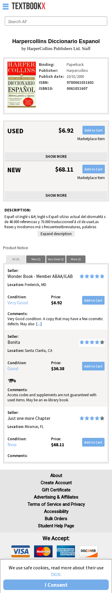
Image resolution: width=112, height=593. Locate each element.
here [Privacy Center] (55, 574)
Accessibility (56, 511)
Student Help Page (56, 526)
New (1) (36, 259)
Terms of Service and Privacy (56, 504)
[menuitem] (94, 6)
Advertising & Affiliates (56, 497)
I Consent (56, 584)
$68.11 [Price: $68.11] (57, 444)
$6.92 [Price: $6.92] (56, 302)
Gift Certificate (56, 490)
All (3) (15, 259)
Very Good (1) (56, 259)
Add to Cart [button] (94, 130)
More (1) (76, 259)
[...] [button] (39, 323)
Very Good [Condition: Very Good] (17, 302)
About (56, 475)
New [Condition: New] (11, 444)
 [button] (6, 6)
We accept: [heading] (56, 538)
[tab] (16, 259)
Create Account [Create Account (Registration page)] (56, 482)
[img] (20, 551)
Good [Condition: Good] (12, 368)
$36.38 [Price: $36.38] (57, 368)
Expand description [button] (56, 233)
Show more (56, 156)
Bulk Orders (56, 518)
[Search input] (56, 21)
